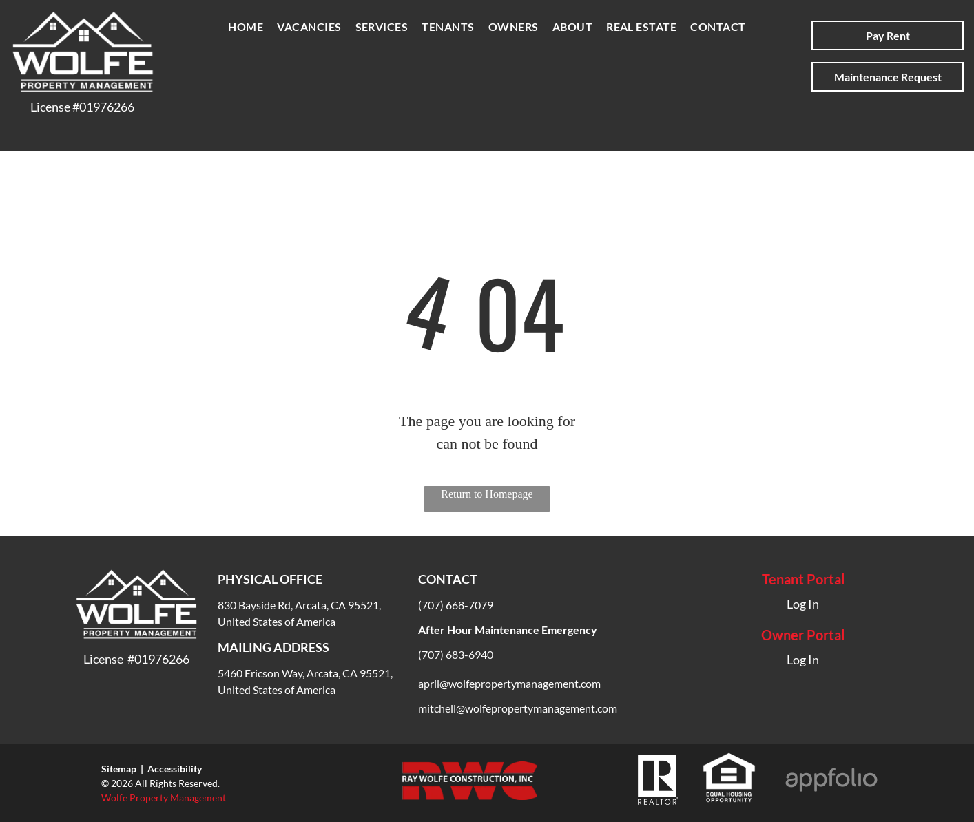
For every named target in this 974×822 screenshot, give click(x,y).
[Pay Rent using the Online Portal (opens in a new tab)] (887, 35)
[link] (517, 708)
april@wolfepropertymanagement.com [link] (509, 683)
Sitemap (118, 768)
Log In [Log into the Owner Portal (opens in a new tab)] (803, 659)
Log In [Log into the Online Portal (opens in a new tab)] (803, 603)
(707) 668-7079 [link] (455, 604)
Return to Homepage (486, 494)
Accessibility (174, 768)
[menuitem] (245, 27)
